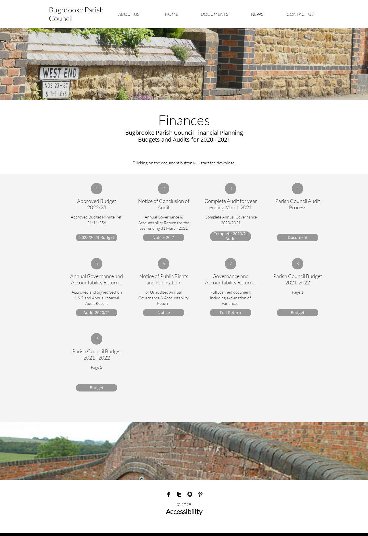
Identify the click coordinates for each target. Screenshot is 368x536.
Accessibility (184, 511)
